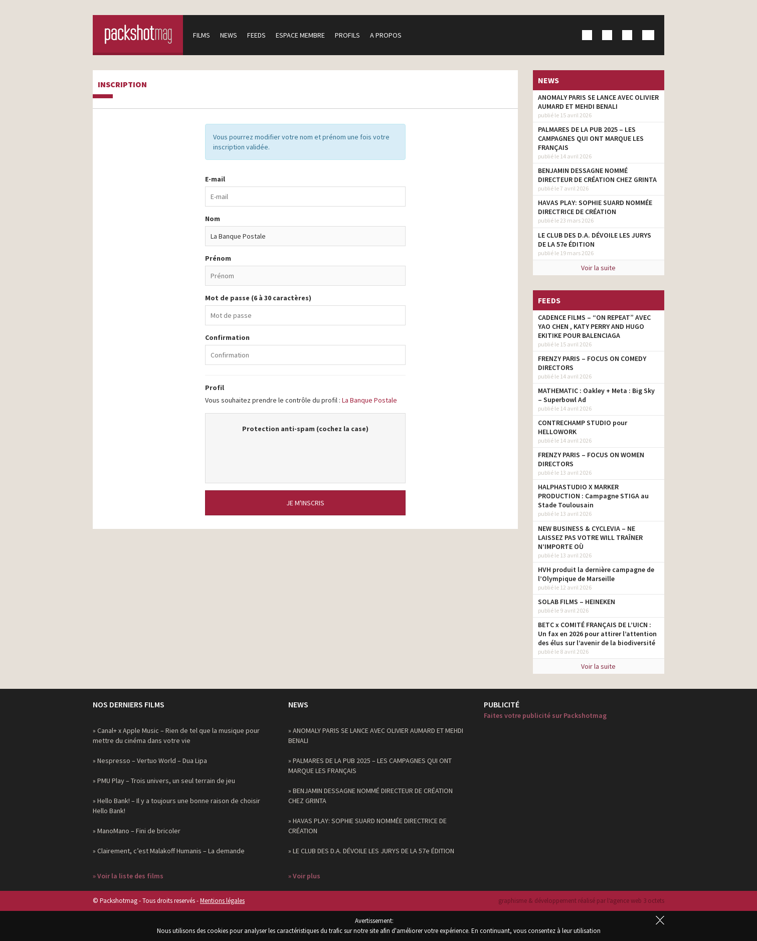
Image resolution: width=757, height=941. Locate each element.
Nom (212, 218)
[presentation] (305, 453)
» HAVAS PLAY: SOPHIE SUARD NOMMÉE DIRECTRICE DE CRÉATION (367, 825)
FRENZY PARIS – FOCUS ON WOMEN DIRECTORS (591, 459)
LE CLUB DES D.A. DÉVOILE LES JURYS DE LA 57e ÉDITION (594, 240)
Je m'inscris (305, 502)
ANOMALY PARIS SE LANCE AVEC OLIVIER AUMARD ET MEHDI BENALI (598, 102)
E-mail (215, 178)
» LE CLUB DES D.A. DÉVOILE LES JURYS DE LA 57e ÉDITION (371, 850)
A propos (386, 35)
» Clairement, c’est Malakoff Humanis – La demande (169, 850)
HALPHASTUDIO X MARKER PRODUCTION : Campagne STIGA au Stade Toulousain (593, 495)
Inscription (122, 84)
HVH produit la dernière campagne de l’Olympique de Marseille (596, 574)
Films (201, 35)
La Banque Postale (369, 400)
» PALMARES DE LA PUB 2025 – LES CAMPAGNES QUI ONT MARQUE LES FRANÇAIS (370, 765)
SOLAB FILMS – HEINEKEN (576, 601)
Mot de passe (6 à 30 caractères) (258, 297)
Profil (214, 387)
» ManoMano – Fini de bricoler (136, 830)
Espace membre (300, 35)
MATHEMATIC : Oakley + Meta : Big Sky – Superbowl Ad (596, 395)
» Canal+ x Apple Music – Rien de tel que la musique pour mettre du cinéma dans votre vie (176, 735)
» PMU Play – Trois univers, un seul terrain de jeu (164, 780)
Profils (347, 35)
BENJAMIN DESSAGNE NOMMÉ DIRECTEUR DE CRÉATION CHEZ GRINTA (597, 175)
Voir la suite (598, 267)
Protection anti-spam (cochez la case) (305, 428)
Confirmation (227, 337)
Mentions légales (222, 900)
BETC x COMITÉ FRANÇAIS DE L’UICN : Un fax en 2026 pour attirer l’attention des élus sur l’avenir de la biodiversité (597, 633)
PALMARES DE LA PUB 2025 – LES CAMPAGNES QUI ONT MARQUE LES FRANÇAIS (591, 138)
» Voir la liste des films (128, 875)
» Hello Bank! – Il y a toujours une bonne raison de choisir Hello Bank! (176, 805)
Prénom (218, 258)
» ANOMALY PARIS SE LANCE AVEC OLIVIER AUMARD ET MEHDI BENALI (375, 735)
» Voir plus (304, 875)
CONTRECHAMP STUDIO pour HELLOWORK (582, 427)
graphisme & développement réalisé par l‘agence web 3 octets (581, 900)
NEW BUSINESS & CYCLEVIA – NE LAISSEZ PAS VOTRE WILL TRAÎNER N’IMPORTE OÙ (590, 537)
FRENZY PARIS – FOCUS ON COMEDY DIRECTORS (592, 363)
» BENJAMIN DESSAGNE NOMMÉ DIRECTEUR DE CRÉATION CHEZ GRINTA (370, 795)
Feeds (256, 35)
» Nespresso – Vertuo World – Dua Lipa (150, 760)
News (228, 35)
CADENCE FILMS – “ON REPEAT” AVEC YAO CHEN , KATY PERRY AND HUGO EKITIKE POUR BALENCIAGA (594, 326)
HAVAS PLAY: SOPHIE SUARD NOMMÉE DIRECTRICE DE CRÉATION (595, 207)
